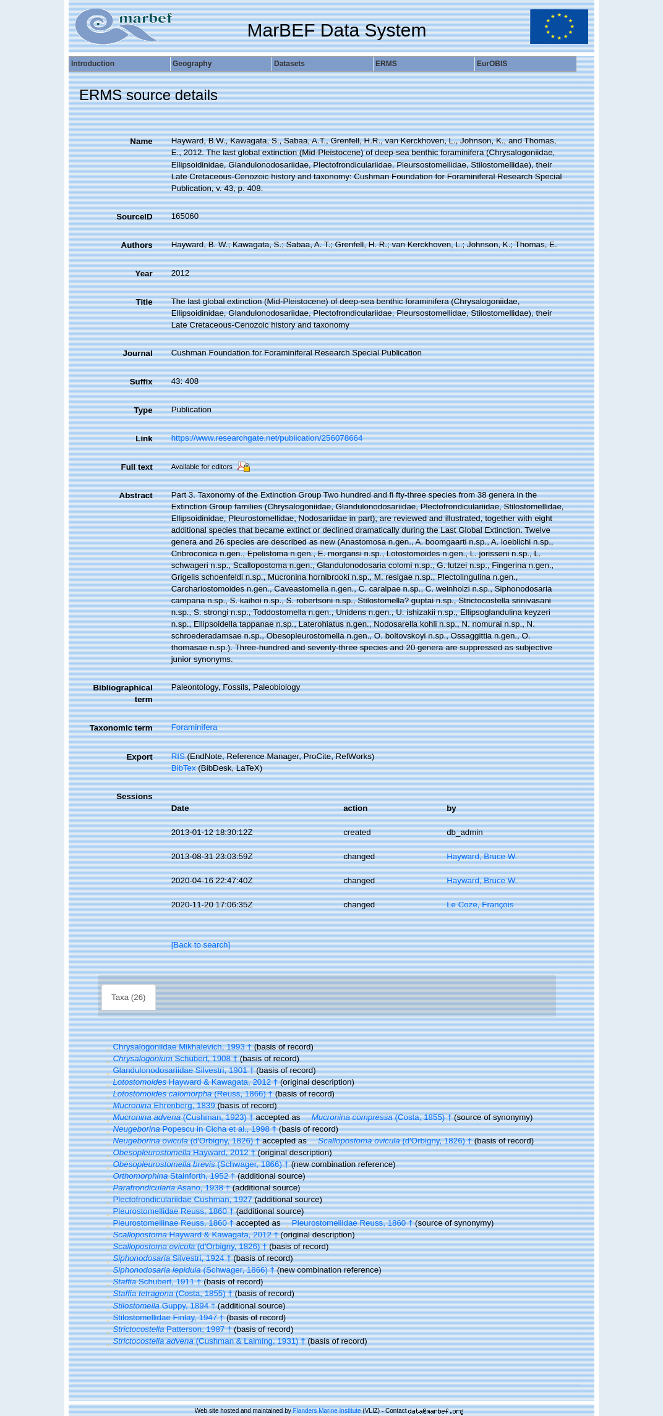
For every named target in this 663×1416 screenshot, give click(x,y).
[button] (108, 1047)
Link (143, 438)
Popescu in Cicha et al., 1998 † (190, 1129)
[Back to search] (201, 944)
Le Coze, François (480, 904)
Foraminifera (194, 727)
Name (141, 141)
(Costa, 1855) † (376, 1117)
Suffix (141, 381)
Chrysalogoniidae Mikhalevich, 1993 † (178, 1046)
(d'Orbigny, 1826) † (182, 1140)
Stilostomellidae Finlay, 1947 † (164, 1317)
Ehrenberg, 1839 (159, 1105)
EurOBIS (492, 63)
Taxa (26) (128, 997)
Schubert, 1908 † (170, 1058)
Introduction (92, 63)
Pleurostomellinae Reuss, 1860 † (169, 1222)
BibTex (183, 768)
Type (143, 410)
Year (143, 273)
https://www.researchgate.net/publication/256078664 (267, 438)
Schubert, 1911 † (152, 1281)
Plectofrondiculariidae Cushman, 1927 (178, 1199)
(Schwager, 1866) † (196, 1164)
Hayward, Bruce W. (482, 856)
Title (143, 302)
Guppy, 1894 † (159, 1305)
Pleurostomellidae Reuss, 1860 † (169, 1211)
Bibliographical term (122, 693)
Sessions (134, 796)
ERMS (386, 63)
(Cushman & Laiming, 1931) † (205, 1341)
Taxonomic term (121, 727)
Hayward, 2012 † (179, 1152)
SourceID (134, 216)
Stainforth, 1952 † (169, 1176)
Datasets (289, 63)
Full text (137, 467)
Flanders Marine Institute (327, 1410)
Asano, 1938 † (167, 1187)
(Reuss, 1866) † (188, 1093)
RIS (178, 756)
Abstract (136, 495)
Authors (137, 245)
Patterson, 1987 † (167, 1329)
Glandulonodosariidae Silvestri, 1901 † (179, 1070)
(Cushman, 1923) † (179, 1117)
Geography (192, 63)
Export (139, 756)
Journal (138, 353)
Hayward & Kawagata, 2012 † (191, 1082)
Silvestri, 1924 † (167, 1258)
